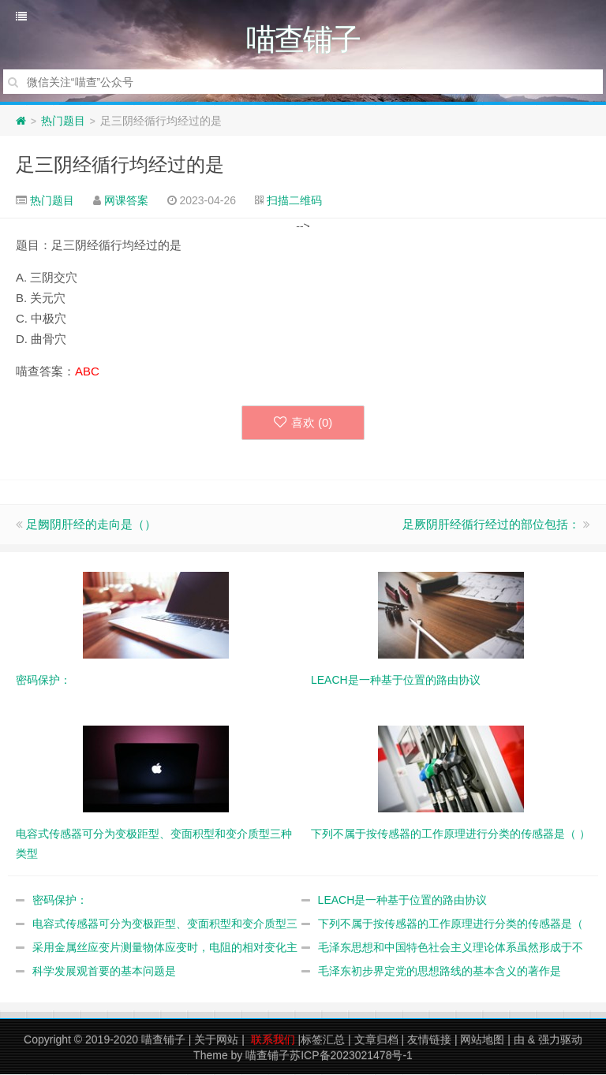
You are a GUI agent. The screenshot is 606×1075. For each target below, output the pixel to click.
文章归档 (376, 1040)
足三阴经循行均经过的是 (120, 165)
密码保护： (60, 900)
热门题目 (63, 121)
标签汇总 (323, 1040)
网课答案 (126, 201)
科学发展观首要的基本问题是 (104, 971)
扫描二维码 (294, 201)
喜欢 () (303, 423)
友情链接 (429, 1040)
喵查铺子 (163, 1040)
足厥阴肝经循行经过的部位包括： (491, 525)
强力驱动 (560, 1040)
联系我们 (273, 1040)
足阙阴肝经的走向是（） (91, 525)
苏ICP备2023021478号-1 (351, 1056)
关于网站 (216, 1040)
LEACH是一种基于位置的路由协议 (403, 900)
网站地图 (482, 1040)
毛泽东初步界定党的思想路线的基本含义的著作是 (439, 971)
